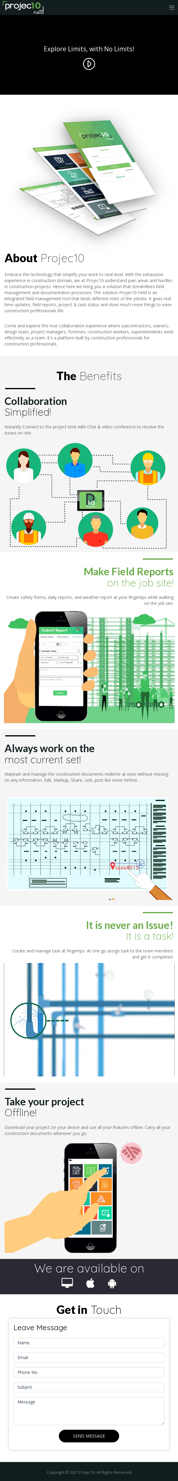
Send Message (89, 1436)
